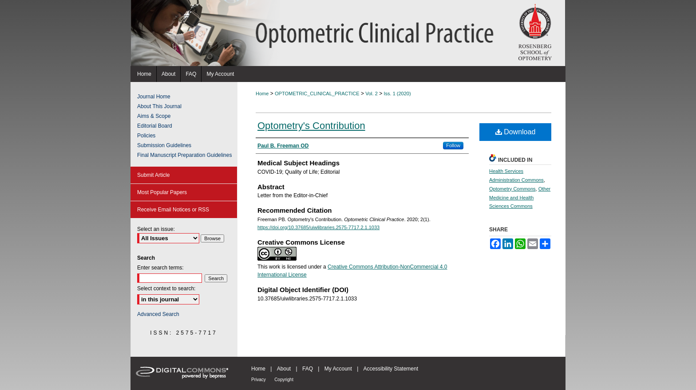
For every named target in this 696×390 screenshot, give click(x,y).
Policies (146, 136)
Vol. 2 (371, 93)
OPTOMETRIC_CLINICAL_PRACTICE (317, 93)
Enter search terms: (160, 268)
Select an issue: (156, 229)
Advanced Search (158, 314)
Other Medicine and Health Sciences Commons (519, 197)
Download (515, 132)
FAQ (307, 369)
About (284, 369)
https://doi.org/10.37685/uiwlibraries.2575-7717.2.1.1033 (318, 227)
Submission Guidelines (164, 145)
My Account (338, 369)
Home (262, 93)
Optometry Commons (512, 188)
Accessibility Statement (391, 369)
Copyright (283, 379)
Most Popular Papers (162, 192)
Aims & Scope (153, 116)
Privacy (258, 379)
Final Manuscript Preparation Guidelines (184, 155)
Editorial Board (154, 126)
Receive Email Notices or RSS (173, 210)
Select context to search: (166, 288)
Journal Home (153, 97)
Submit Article (153, 175)
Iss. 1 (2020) (397, 93)
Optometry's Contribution (311, 125)
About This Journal (159, 106)
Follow (453, 145)
